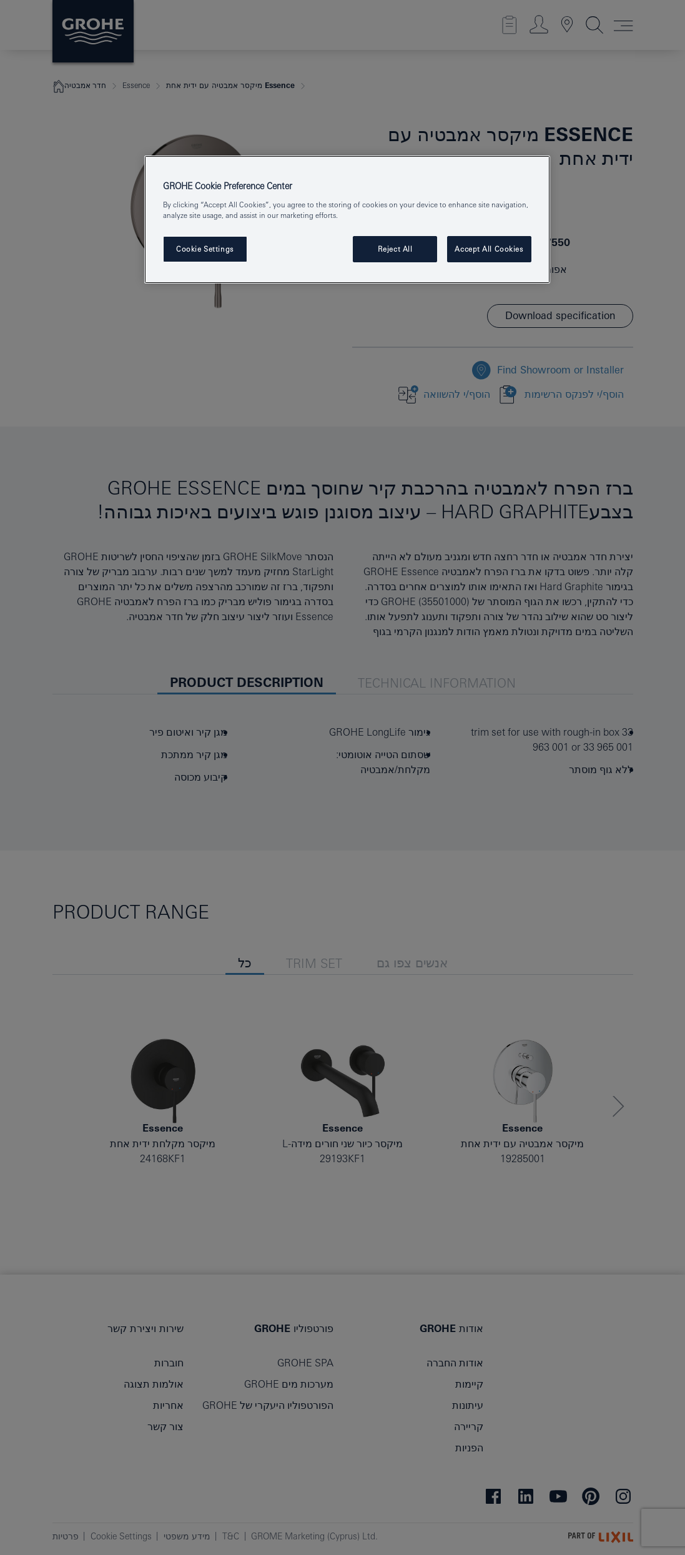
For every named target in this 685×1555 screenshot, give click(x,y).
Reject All (395, 249)
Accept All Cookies (489, 249)
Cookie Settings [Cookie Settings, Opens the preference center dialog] (205, 249)
